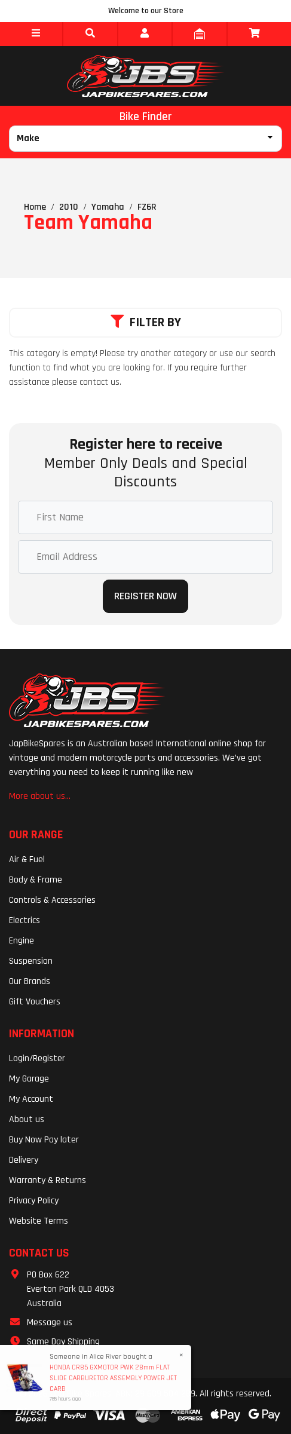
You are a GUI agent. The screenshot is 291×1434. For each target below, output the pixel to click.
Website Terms (38, 1221)
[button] (35, 34)
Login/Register (37, 1058)
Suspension (31, 961)
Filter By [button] (146, 322)
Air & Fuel (27, 859)
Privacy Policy (34, 1200)
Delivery (23, 1160)
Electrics (24, 920)
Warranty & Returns (47, 1180)
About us (26, 1119)
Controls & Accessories (52, 900)
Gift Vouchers (34, 1001)
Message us (49, 1322)
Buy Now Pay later (44, 1139)
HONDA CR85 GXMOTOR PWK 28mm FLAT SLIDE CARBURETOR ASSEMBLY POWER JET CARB (112, 1378)
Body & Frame (35, 880)
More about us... (40, 796)
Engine (21, 940)
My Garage (29, 1079)
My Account (31, 1099)
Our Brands (29, 981)
